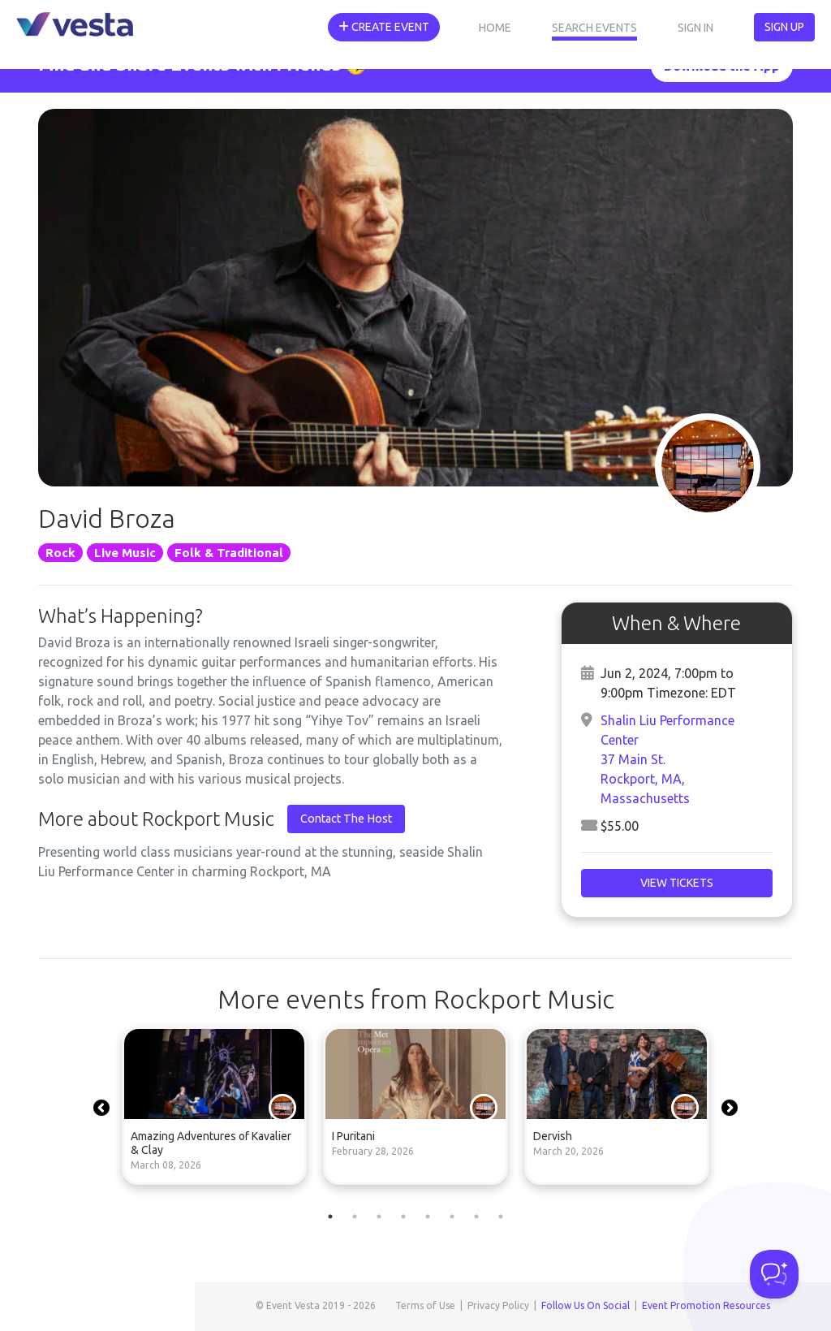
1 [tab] (330, 1216)
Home (495, 27)
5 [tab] (428, 1216)
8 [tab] (501, 1216)
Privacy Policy (498, 1305)
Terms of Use (425, 1305)
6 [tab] (452, 1216)
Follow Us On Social (585, 1305)
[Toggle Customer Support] (774, 1274)
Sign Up (784, 26)
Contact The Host (346, 818)
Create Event (383, 26)
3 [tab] (379, 1216)
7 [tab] (476, 1216)
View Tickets (676, 882)
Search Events (594, 27)
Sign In (695, 27)
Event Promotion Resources (706, 1305)
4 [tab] (403, 1216)
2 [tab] (355, 1216)
